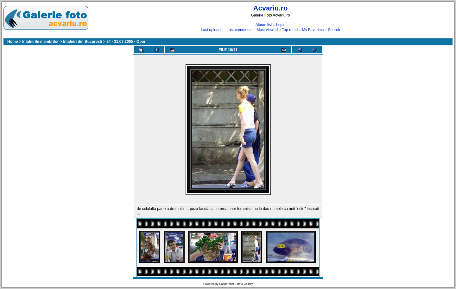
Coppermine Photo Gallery (236, 284)
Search (334, 30)
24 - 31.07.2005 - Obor (125, 41)
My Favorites (313, 30)
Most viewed (267, 30)
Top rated (290, 30)
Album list (264, 25)
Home (12, 41)
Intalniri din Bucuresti (82, 41)
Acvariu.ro (270, 8)
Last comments (239, 30)
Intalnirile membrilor (40, 41)
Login (280, 25)
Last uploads (211, 30)
